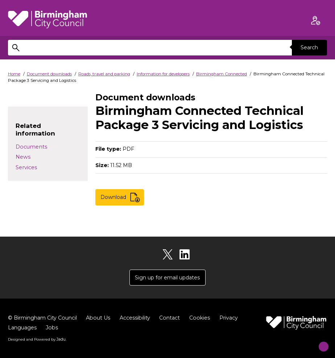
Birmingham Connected (221, 73)
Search (309, 47)
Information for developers (163, 73)
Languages (22, 328)
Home (14, 73)
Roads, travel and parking (104, 73)
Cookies (203, 318)
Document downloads (49, 73)
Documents (31, 146)
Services (26, 167)
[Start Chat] (318, 341)
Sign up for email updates (167, 278)
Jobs (52, 328)
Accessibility (138, 318)
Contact (173, 318)
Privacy (233, 318)
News (23, 157)
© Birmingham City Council (43, 318)
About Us (100, 318)
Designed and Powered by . (37, 339)
